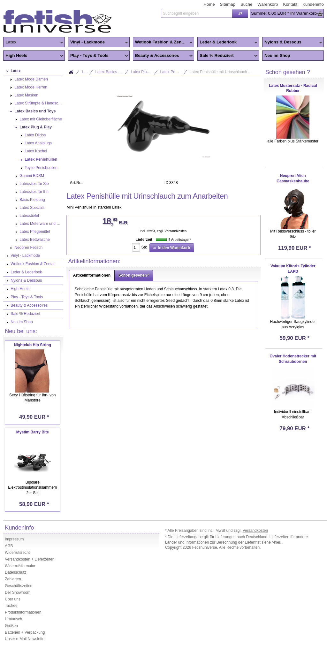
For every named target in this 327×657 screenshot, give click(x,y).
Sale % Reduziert (227, 56)
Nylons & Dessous (292, 42)
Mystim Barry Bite (32, 432)
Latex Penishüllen (173, 72)
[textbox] (196, 13)
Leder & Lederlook (227, 42)
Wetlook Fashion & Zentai (163, 42)
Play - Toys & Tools (98, 56)
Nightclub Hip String (32, 345)
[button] (240, 13)
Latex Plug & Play (144, 72)
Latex (33, 42)
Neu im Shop (277, 55)
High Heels (33, 56)
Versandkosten (175, 231)
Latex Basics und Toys (112, 72)
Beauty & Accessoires (163, 56)
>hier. (277, 542)
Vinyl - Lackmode (98, 42)
